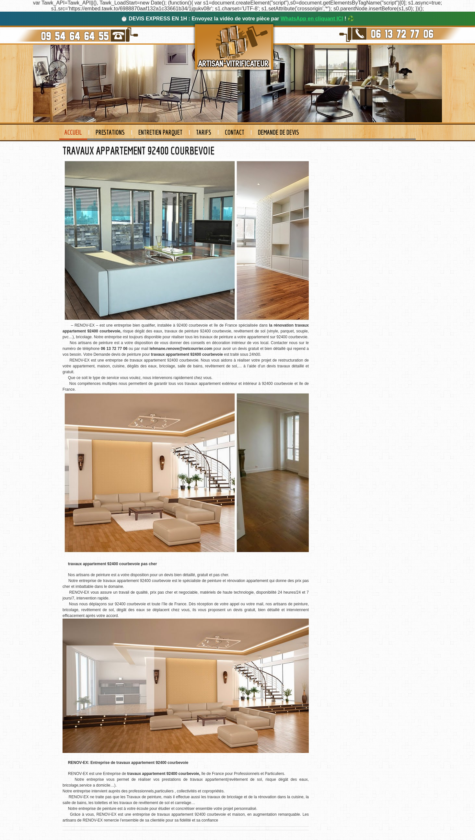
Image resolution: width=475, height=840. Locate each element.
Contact (234, 132)
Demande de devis (278, 132)
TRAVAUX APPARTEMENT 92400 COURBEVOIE (138, 150)
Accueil (73, 132)
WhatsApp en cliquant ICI (312, 18)
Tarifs (203, 132)
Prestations (110, 132)
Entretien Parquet (160, 132)
